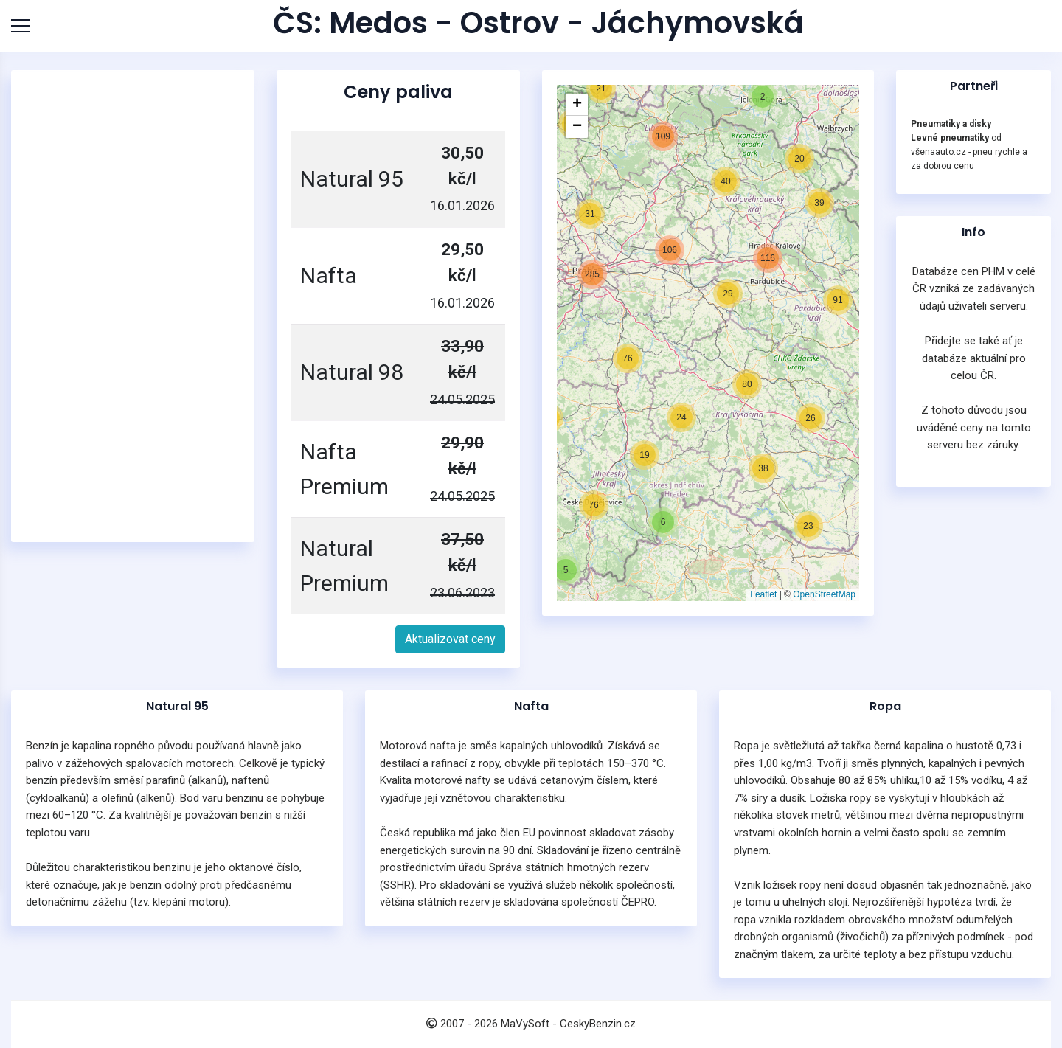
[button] (565, 570)
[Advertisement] (136, 306)
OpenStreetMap (824, 594)
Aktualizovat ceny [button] (450, 639)
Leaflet (763, 594)
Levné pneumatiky (950, 138)
